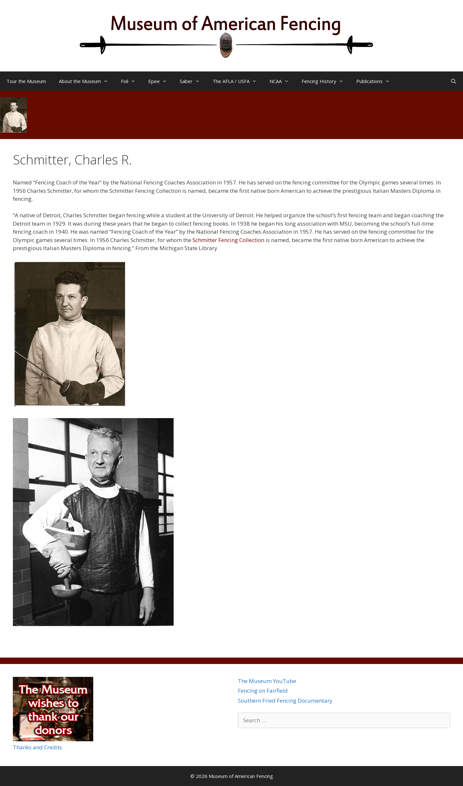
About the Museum (86, 81)
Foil (131, 81)
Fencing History (326, 81)
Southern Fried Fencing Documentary (285, 700)
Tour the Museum (26, 81)
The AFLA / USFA (238, 81)
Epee (160, 81)
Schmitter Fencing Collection (228, 240)
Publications (376, 81)
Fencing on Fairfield (263, 690)
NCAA (282, 81)
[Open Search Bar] (453, 81)
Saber (193, 81)
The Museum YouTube (267, 681)
